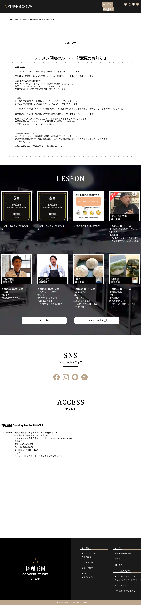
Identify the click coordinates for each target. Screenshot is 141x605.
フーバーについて (51, 9)
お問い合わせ (89, 578)
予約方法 (87, 557)
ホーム (11, 20)
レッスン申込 (69, 9)
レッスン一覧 (85, 9)
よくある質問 (113, 9)
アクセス (99, 9)
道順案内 (18, 442)
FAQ (85, 574)
